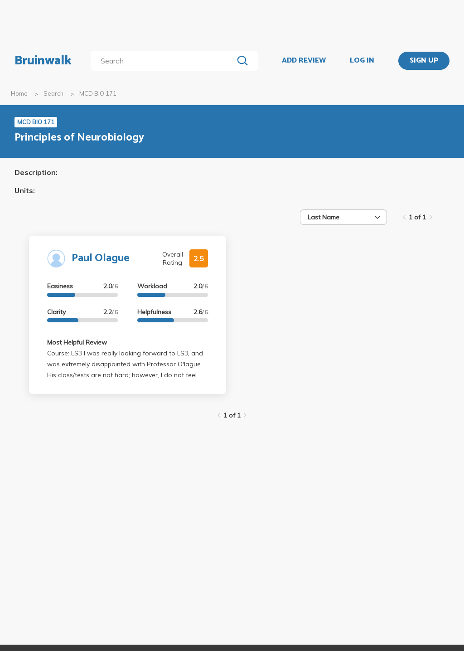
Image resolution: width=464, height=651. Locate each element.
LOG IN (362, 61)
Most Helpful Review (77, 342)
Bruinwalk (43, 61)
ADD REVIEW (304, 61)
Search (53, 93)
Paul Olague (101, 258)
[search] (164, 61)
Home (19, 93)
